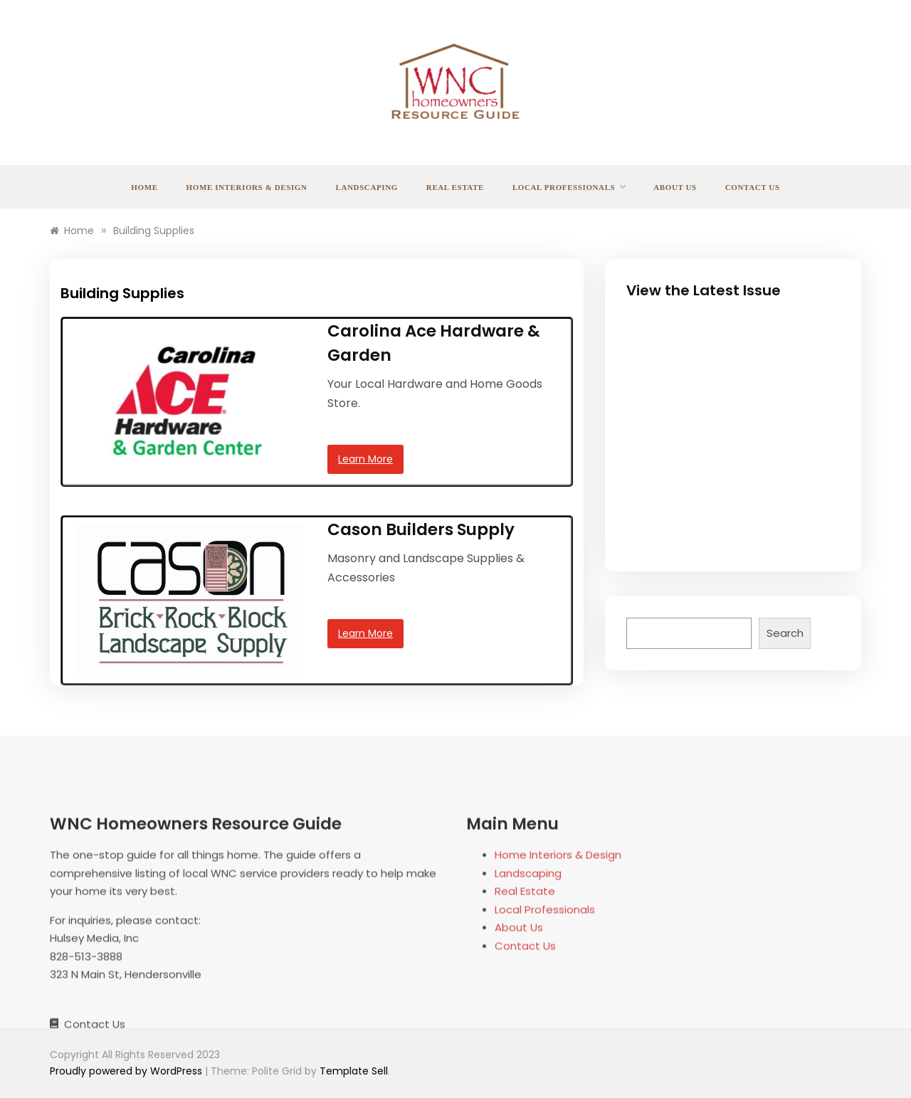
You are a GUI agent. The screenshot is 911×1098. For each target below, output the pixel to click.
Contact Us (752, 187)
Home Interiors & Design (246, 187)
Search (785, 632)
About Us (675, 187)
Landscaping (367, 187)
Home (144, 187)
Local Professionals (568, 187)
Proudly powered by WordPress (127, 1071)
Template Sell (354, 1071)
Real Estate (455, 187)
